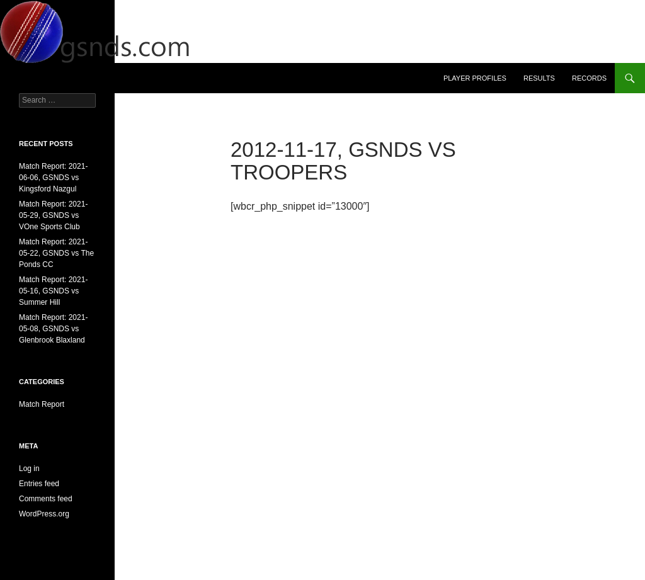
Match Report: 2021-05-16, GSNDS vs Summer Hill (53, 291)
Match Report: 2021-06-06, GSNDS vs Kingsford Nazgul (53, 177)
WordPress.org (44, 513)
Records (589, 78)
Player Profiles (474, 78)
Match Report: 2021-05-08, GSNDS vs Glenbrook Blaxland (53, 328)
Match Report (41, 404)
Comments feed (45, 498)
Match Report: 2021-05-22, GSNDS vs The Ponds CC (56, 253)
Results (539, 78)
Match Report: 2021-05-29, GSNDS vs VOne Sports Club (53, 215)
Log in (29, 468)
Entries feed (39, 483)
